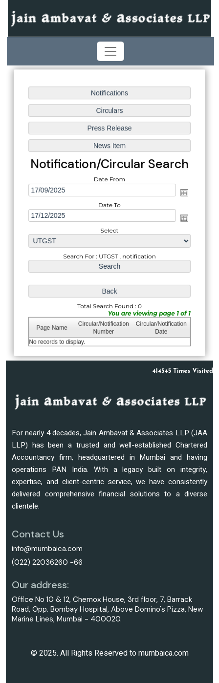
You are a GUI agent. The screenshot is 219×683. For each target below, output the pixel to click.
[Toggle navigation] (110, 51)
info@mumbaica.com (47, 549)
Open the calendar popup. (183, 193)
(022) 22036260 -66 (47, 562)
